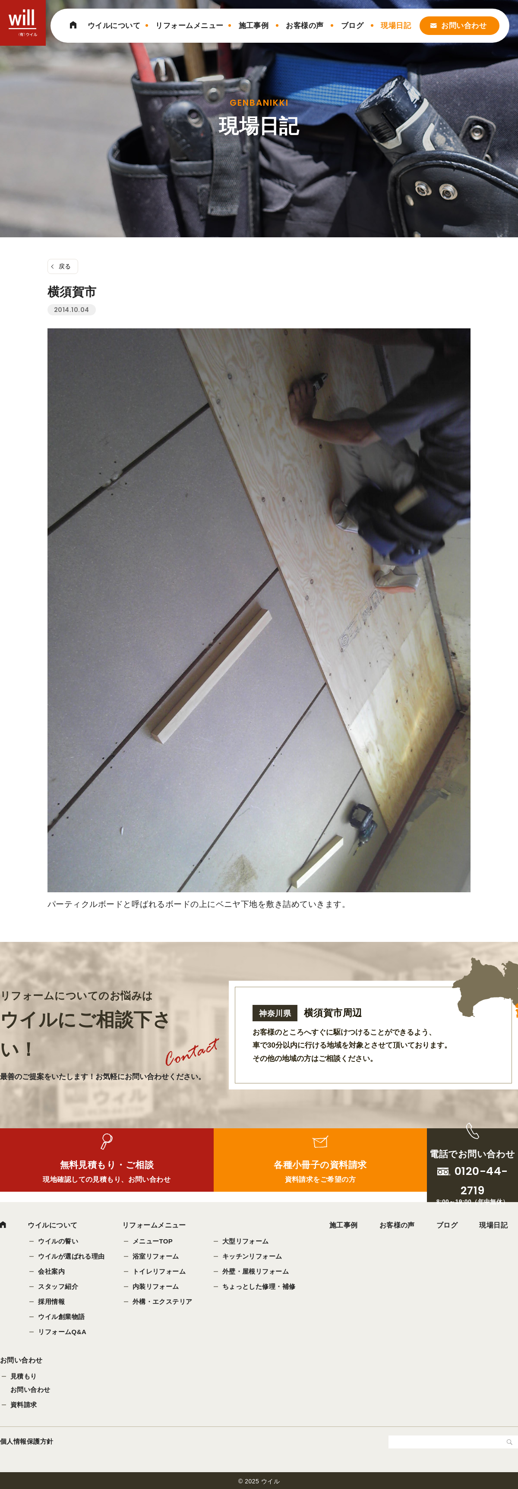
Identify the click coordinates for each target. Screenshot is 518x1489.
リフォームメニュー (189, 26)
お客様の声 (304, 26)
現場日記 (396, 26)
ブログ (352, 26)
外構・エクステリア (163, 1302)
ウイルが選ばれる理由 (71, 1257)
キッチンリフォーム (253, 1257)
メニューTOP (153, 1242)
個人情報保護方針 (27, 1445)
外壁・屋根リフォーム (256, 1272)
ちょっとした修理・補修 (259, 1287)
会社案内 (51, 1272)
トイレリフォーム (159, 1272)
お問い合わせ (463, 26)
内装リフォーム (156, 1287)
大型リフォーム (246, 1242)
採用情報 (51, 1302)
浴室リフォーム (156, 1257)
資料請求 (23, 1408)
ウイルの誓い (58, 1242)
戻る (65, 266)
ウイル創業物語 (61, 1317)
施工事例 (254, 26)
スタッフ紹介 (58, 1287)
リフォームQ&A (62, 1332)
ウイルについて (114, 26)
